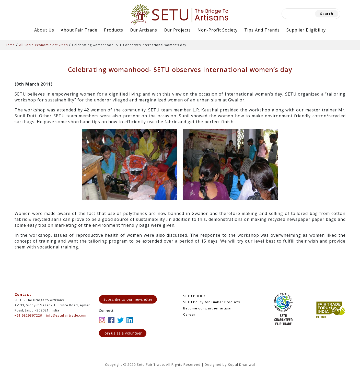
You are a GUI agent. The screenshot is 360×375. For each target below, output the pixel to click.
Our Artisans (143, 30)
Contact (23, 294)
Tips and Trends (262, 30)
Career (189, 314)
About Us (44, 30)
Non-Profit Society (218, 30)
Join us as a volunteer (122, 333)
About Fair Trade (79, 30)
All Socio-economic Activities (43, 45)
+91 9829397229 (28, 315)
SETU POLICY (194, 296)
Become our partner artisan (208, 308)
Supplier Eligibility (306, 30)
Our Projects (177, 30)
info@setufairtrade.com (66, 315)
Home (10, 45)
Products (113, 30)
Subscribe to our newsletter (128, 299)
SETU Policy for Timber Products (211, 302)
